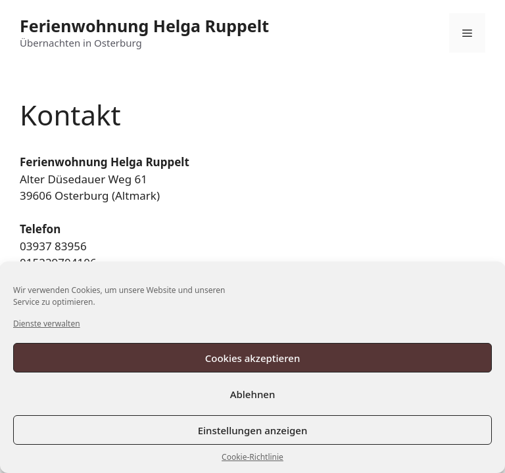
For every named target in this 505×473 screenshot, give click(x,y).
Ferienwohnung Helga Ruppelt (144, 25)
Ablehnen (253, 394)
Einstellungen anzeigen (253, 430)
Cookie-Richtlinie (252, 456)
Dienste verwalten (46, 323)
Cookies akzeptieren (253, 358)
